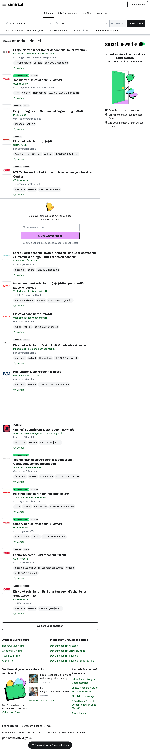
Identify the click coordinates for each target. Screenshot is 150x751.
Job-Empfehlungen (68, 13)
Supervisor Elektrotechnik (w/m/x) (37, 524)
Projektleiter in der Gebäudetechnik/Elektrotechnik (50, 50)
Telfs (17, 506)
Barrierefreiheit (27, 732)
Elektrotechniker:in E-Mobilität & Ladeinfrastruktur (50, 345)
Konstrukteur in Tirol (13, 645)
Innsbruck (25, 62)
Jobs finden (136, 23)
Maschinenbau (17, 41)
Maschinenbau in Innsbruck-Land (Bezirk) (72, 660)
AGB (49, 725)
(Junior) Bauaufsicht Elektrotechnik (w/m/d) (44, 429)
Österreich (20, 476)
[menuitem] (16, 31)
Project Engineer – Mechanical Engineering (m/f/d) (48, 111)
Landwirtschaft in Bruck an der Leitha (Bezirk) (85, 689)
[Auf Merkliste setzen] (18, 68)
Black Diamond (80, 713)
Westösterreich (23, 154)
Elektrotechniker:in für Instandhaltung (41, 494)
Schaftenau (28, 300)
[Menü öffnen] (4, 4)
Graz (60, 567)
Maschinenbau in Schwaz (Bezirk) (67, 650)
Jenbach (19, 124)
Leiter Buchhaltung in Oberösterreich (83, 681)
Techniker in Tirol (11, 655)
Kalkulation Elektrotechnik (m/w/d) (37, 372)
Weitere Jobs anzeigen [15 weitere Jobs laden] (50, 626)
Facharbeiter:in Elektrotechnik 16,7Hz (39, 555)
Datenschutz (9, 732)
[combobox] (29, 23)
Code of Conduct (47, 732)
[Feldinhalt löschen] (50, 23)
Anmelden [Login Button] (137, 4)
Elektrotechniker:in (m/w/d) (32, 141)
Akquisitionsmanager (83, 696)
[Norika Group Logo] (17, 739)
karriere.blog (37, 669)
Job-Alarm (87, 13)
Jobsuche (48, 13)
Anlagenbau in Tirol (12, 650)
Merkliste (102, 13)
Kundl (18, 300)
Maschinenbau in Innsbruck (64, 655)
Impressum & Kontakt (33, 725)
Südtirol (36, 154)
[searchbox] (50, 227)
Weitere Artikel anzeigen (42, 700)
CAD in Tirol (8, 660)
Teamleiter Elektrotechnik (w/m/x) (37, 80)
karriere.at (79, 673)
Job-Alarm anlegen (50, 235)
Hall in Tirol (20, 442)
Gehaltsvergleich (11, 712)
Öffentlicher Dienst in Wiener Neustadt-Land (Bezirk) (84, 705)
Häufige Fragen (10, 725)
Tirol (38, 41)
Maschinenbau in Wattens (64, 645)
